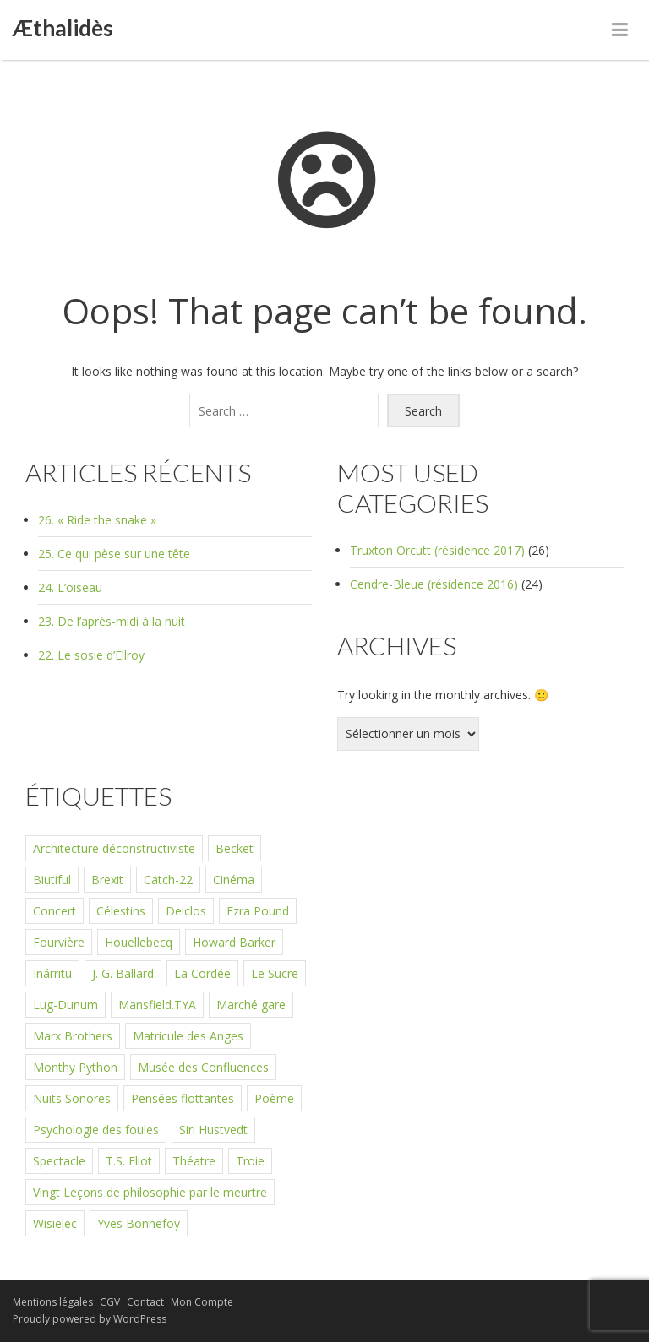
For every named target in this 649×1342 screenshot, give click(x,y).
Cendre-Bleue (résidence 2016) (434, 584)
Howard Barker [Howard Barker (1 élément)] (234, 942)
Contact (145, 1302)
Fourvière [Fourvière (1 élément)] (59, 942)
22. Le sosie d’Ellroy (91, 655)
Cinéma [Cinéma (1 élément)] (233, 880)
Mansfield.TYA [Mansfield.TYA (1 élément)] (157, 1005)
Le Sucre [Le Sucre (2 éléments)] (274, 973)
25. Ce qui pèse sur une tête (114, 554)
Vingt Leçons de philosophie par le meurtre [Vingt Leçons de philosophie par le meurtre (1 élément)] (150, 1192)
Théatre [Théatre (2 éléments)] (193, 1161)
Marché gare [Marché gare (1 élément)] (251, 1005)
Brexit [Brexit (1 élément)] (107, 880)
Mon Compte (202, 1302)
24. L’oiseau (70, 587)
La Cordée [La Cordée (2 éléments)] (202, 973)
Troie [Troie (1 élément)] (250, 1161)
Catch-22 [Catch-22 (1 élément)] (168, 880)
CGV (110, 1302)
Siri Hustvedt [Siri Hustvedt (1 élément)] (213, 1130)
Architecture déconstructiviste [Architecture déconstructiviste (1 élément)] (114, 848)
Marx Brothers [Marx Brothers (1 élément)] (72, 1036)
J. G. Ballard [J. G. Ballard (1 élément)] (123, 973)
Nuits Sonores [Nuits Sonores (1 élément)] (72, 1098)
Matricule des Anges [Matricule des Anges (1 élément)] (188, 1036)
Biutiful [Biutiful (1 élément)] (52, 880)
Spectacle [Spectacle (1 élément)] (59, 1161)
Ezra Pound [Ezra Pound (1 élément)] (257, 911)
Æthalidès (63, 27)
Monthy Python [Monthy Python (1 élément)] (75, 1067)
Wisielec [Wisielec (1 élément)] (55, 1223)
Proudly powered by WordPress (89, 1319)
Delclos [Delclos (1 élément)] (186, 911)
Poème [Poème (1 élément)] (274, 1098)
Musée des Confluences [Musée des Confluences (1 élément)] (203, 1067)
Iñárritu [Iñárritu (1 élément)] (52, 973)
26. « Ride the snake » (97, 520)
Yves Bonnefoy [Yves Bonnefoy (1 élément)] (138, 1223)
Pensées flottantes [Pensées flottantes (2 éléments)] (182, 1098)
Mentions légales (53, 1302)
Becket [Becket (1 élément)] (234, 848)
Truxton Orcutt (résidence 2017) (437, 550)
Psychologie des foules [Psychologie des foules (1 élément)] (96, 1130)
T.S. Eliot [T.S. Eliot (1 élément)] (129, 1161)
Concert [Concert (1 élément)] (54, 911)
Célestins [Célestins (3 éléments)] (120, 911)
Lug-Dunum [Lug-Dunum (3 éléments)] (65, 1005)
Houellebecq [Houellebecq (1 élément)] (138, 942)
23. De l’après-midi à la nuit (111, 621)
